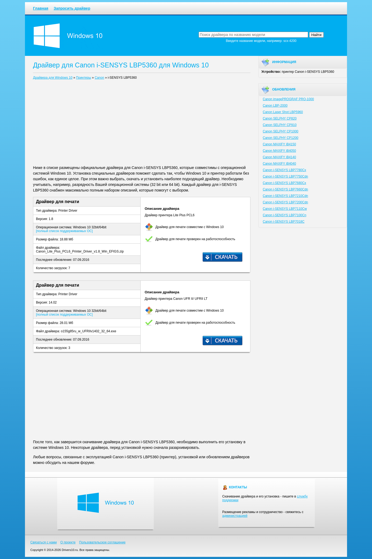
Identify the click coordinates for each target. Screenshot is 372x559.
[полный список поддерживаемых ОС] (64, 231)
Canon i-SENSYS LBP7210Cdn (285, 196)
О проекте (68, 542)
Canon (99, 78)
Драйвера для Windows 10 (52, 78)
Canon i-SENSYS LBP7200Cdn (285, 202)
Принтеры (83, 78)
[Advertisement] (141, 123)
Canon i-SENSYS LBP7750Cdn (285, 176)
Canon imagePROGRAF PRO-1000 (288, 99)
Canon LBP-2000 (275, 105)
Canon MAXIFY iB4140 (279, 157)
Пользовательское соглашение (102, 542)
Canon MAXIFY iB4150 (279, 144)
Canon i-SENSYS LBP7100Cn (284, 215)
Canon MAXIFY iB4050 (279, 151)
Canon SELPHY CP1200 (280, 138)
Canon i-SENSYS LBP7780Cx (284, 170)
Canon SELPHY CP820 (280, 118)
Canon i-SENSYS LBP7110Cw (285, 209)
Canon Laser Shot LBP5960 (283, 112)
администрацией (234, 516)
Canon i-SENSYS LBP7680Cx (284, 183)
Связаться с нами (43, 542)
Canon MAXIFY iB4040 (279, 163)
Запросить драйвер (72, 8)
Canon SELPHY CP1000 (280, 131)
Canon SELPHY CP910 (280, 125)
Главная (40, 8)
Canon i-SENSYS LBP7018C (283, 221)
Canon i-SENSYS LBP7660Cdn (285, 189)
